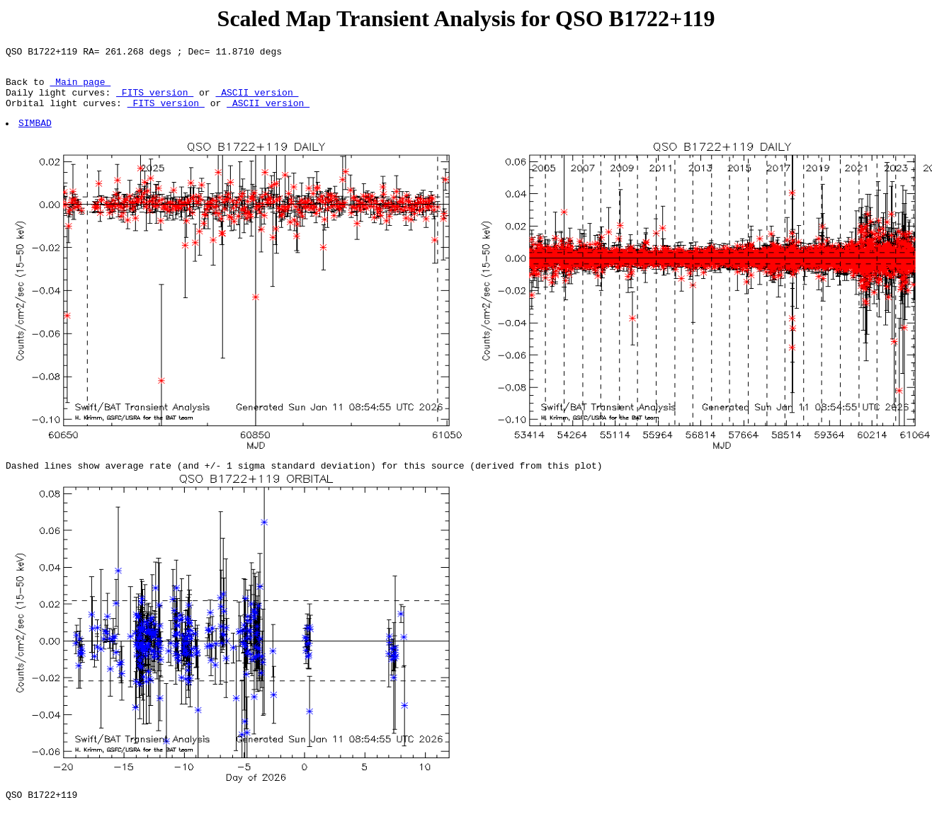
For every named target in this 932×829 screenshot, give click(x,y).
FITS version (154, 100)
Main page (80, 87)
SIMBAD (35, 135)
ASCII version (256, 100)
